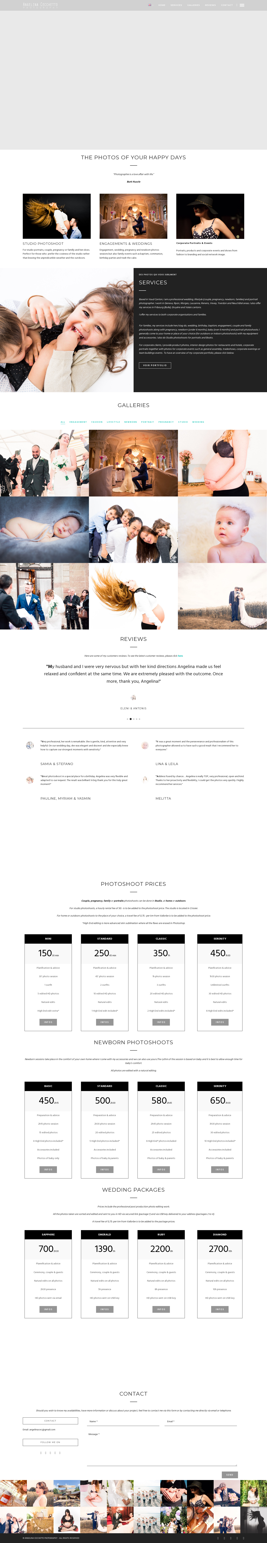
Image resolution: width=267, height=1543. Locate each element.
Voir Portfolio (155, 365)
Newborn (130, 422)
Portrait (147, 422)
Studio (183, 422)
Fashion (97, 422)
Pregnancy (166, 422)
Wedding (198, 422)
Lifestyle (113, 422)
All (63, 422)
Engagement (78, 422)
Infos (48, 1022)
